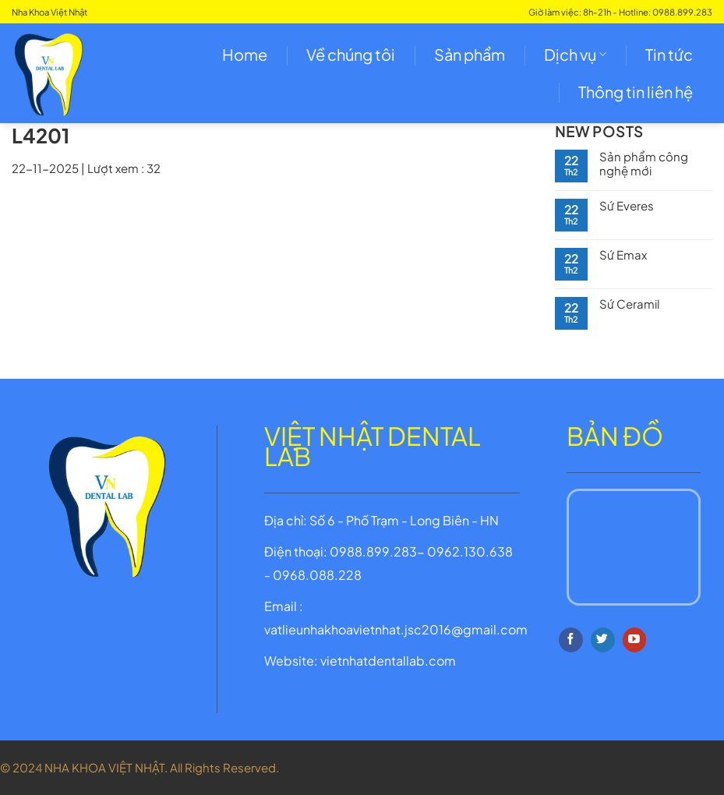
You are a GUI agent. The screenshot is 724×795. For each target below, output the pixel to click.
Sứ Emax (623, 255)
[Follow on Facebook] (571, 639)
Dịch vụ (575, 54)
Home (244, 54)
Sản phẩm (469, 54)
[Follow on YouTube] (635, 639)
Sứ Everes (626, 206)
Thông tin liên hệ (635, 91)
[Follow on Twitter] (603, 639)
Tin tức (669, 54)
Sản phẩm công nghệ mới (643, 164)
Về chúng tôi (350, 54)
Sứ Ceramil (629, 304)
